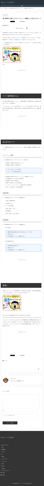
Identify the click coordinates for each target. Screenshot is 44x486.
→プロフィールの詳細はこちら (17, 380)
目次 (2, 447)
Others (3, 466)
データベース (4, 461)
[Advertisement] (22, 80)
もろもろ (6, 360)
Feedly (3, 474)
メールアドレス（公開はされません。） (9, 415)
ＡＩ (2, 454)
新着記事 (3, 449)
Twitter (3, 472)
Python (3, 456)
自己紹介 (3, 468)
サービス (3, 451)
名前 (3, 410)
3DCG (3, 463)
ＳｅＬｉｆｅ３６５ (7, 2)
